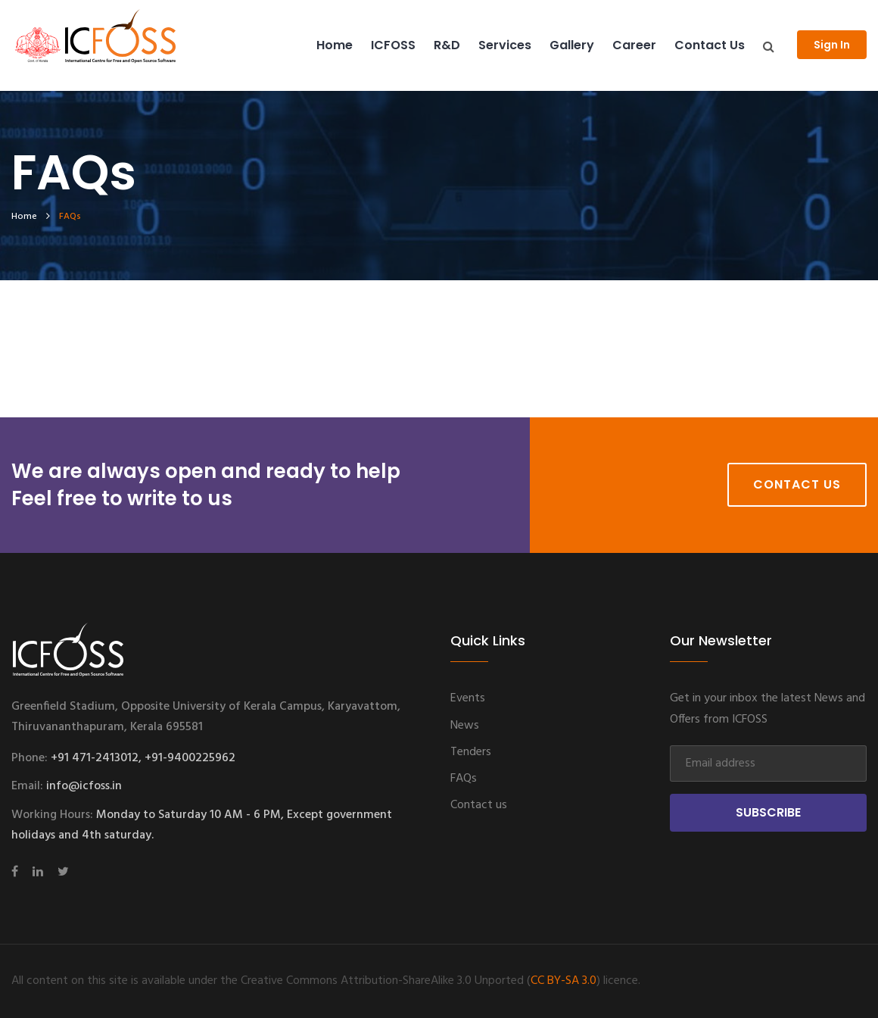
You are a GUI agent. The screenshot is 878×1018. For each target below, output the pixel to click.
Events (467, 698)
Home (334, 45)
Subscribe (768, 812)
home (24, 216)
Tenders (470, 752)
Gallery (572, 45)
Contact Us (797, 484)
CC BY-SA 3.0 (563, 981)
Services (504, 45)
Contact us (709, 45)
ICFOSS (393, 45)
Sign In (832, 44)
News (464, 725)
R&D (447, 45)
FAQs (463, 778)
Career (634, 45)
